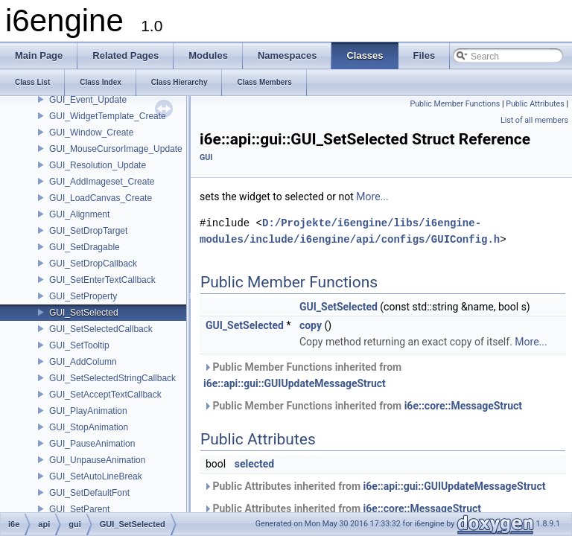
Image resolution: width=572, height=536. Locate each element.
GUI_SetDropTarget (88, 231)
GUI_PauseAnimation (92, 443)
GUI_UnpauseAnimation (97, 460)
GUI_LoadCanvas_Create (100, 198)
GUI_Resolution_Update (97, 165)
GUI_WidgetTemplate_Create (107, 116)
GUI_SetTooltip (79, 345)
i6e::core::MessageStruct (463, 406)
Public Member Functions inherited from (302, 375)
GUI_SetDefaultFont (89, 493)
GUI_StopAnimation (88, 427)
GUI (206, 157)
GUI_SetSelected (83, 312)
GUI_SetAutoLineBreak (95, 476)
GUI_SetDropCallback (93, 263)
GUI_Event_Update (88, 100)
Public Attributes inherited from (374, 486)
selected (255, 464)
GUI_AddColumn (83, 362)
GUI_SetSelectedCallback (101, 329)
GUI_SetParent (79, 509)
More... (372, 196)
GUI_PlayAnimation (88, 411)
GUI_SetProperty (83, 296)
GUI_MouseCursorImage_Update (115, 149)
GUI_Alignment (79, 214)
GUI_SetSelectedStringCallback (112, 378)
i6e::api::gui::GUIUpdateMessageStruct (294, 383)
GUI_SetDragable (84, 247)
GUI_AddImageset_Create (101, 181)
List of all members (534, 120)
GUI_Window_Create (91, 132)
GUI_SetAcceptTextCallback (105, 394)
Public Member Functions (455, 104)
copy (310, 325)
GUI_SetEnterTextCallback (102, 280)
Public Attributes (535, 104)
